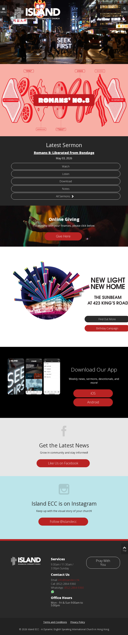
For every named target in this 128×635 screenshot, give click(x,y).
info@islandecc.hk (68, 580)
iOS (93, 393)
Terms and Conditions (55, 622)
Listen (65, 174)
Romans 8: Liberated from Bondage (64, 152)
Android (93, 402)
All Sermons (65, 196)
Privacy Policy (77, 622)
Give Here (63, 236)
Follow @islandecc (63, 521)
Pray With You (103, 562)
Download (66, 181)
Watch (65, 166)
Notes (65, 189)
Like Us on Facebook (63, 463)
